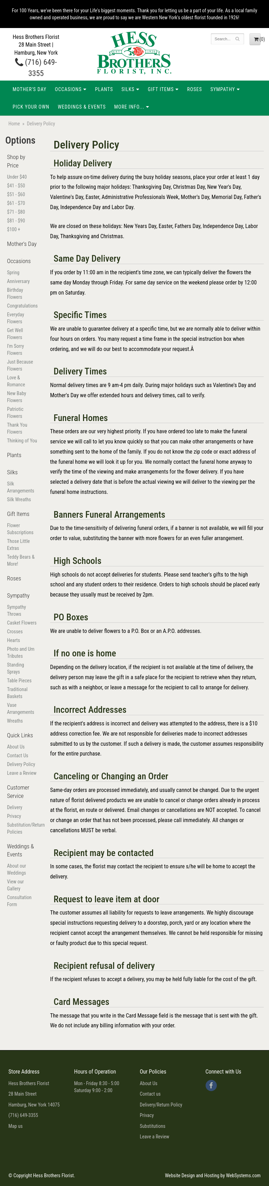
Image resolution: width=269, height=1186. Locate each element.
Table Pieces (19, 680)
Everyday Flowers (15, 318)
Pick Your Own (31, 107)
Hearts (13, 640)
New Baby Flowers (16, 397)
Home (14, 123)
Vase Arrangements (20, 708)
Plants (104, 89)
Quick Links (20, 735)
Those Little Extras (18, 544)
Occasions (68, 89)
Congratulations (22, 306)
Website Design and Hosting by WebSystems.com (213, 1175)
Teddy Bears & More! (21, 560)
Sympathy (223, 89)
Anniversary (18, 281)
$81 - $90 (16, 220)
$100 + (13, 229)
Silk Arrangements (20, 487)
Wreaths (15, 721)
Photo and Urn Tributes (20, 652)
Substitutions (152, 1126)
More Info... (129, 107)
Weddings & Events (82, 107)
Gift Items (161, 89)
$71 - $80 (16, 212)
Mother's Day (30, 89)
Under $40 (17, 177)
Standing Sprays (15, 668)
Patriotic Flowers (15, 412)
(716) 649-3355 (23, 1115)
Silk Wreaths (19, 499)
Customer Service (18, 791)
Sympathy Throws (16, 610)
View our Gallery (15, 885)
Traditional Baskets (17, 693)
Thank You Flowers (17, 428)
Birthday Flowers (15, 293)
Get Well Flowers (15, 333)
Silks (128, 89)
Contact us (150, 1094)
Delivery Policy (21, 764)
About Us (16, 747)
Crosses (15, 631)
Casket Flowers (21, 623)
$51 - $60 (16, 194)
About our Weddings (16, 869)
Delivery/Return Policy (161, 1105)
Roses (194, 89)
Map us (15, 1126)
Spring (13, 272)
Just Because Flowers (20, 365)
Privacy (14, 816)
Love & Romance (16, 381)
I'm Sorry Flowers (15, 349)
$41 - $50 (16, 185)
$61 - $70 (16, 203)
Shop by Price (16, 161)
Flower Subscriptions (20, 529)
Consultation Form (19, 901)
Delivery (14, 807)
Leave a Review (21, 773)
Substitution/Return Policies (22, 828)
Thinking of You (22, 440)
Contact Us (17, 755)
